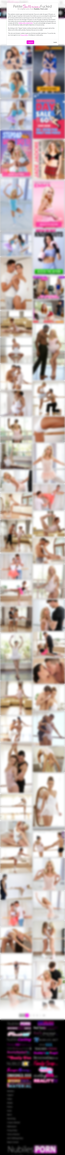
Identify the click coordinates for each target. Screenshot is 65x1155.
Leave (55, 42)
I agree (30, 42)
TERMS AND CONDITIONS (26, 23)
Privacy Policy (24, 35)
